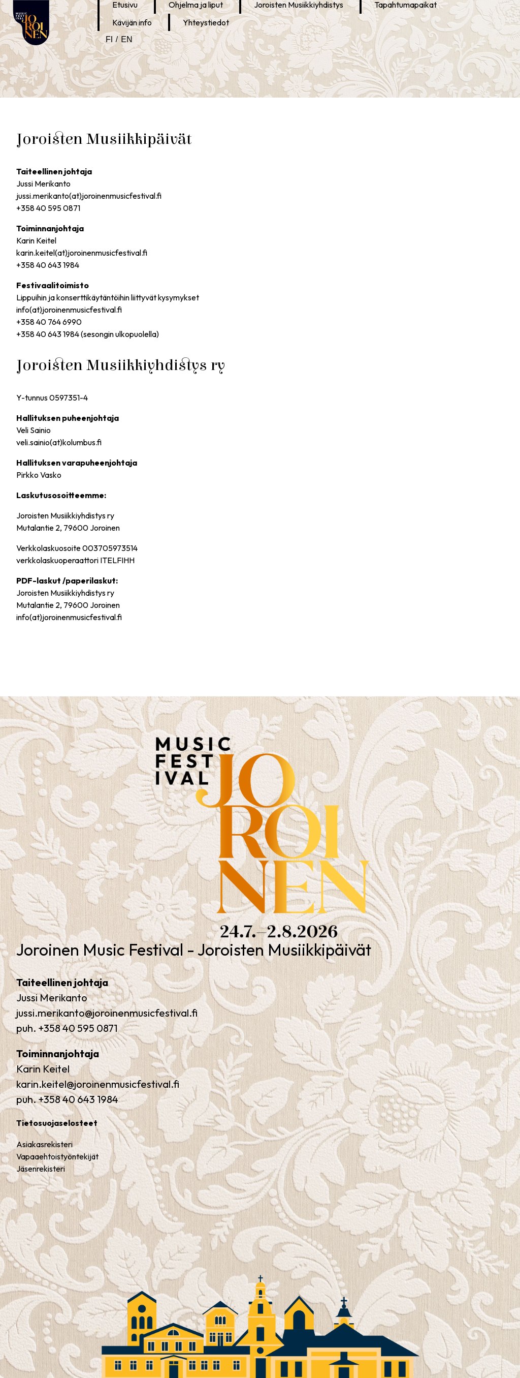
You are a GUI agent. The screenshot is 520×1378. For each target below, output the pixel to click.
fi (109, 39)
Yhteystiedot (206, 22)
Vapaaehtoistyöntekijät (57, 1156)
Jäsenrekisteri (40, 1168)
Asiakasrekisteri (44, 1144)
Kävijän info (132, 22)
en (126, 39)
